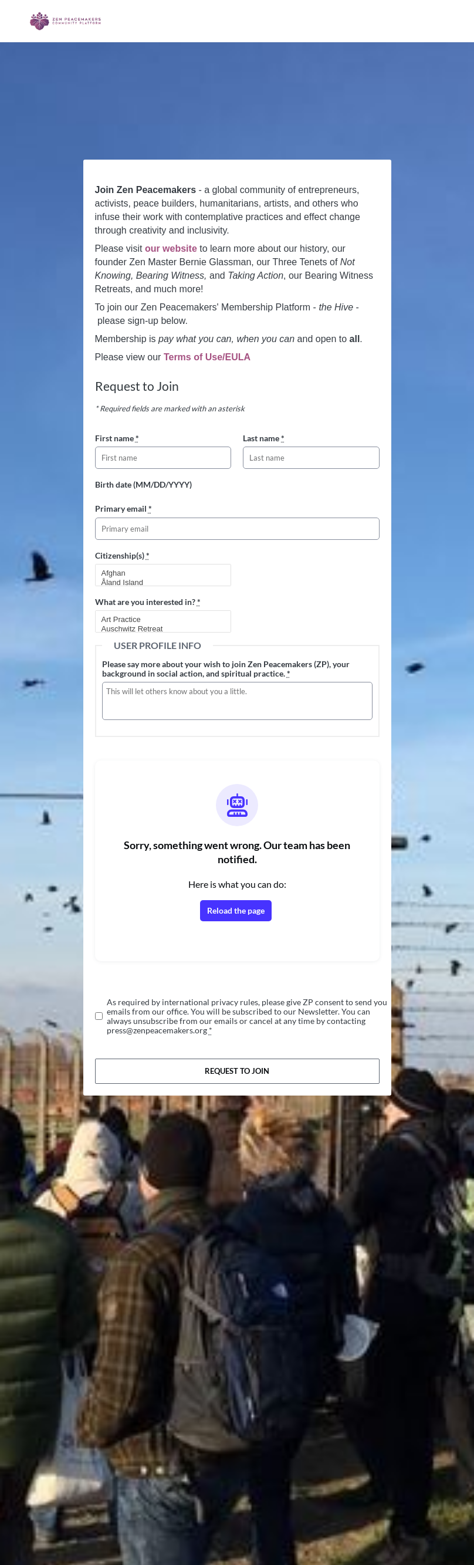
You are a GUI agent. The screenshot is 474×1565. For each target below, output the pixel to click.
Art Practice (158, 619)
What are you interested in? (148, 602)
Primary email (123, 508)
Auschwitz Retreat (158, 629)
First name (117, 438)
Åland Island (158, 582)
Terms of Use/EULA (207, 357)
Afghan (158, 573)
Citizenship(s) (122, 555)
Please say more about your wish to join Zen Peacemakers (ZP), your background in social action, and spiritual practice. (226, 668)
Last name (264, 438)
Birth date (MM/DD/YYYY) (143, 484)
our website (171, 248)
